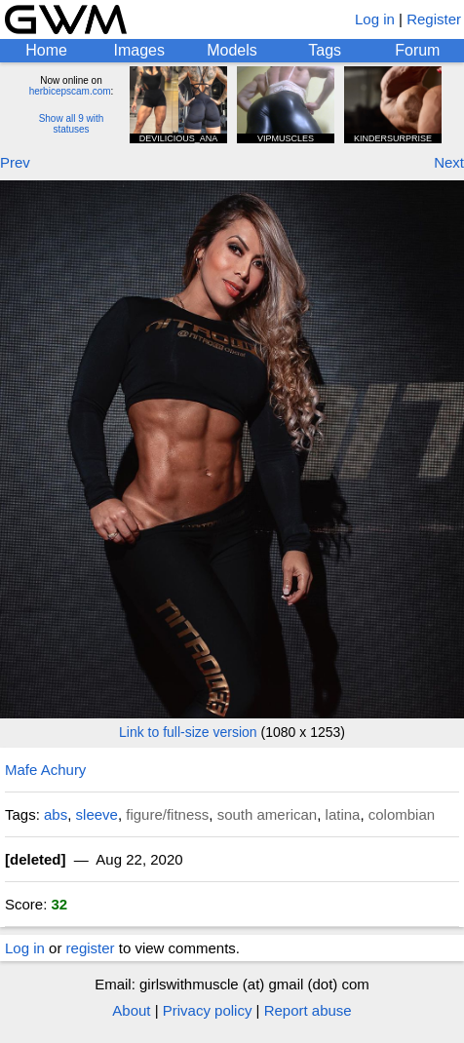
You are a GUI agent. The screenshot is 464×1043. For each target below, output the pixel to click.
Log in (375, 19)
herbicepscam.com (70, 91)
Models (232, 50)
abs (55, 814)
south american (267, 814)
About (131, 1010)
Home (46, 50)
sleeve (97, 814)
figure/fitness (167, 814)
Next (449, 162)
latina (343, 814)
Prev (15, 162)
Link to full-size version (188, 732)
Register (433, 19)
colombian (401, 814)
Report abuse (308, 1010)
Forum (417, 50)
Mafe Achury (45, 769)
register (90, 948)
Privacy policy (207, 1010)
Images (139, 50)
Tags (324, 50)
